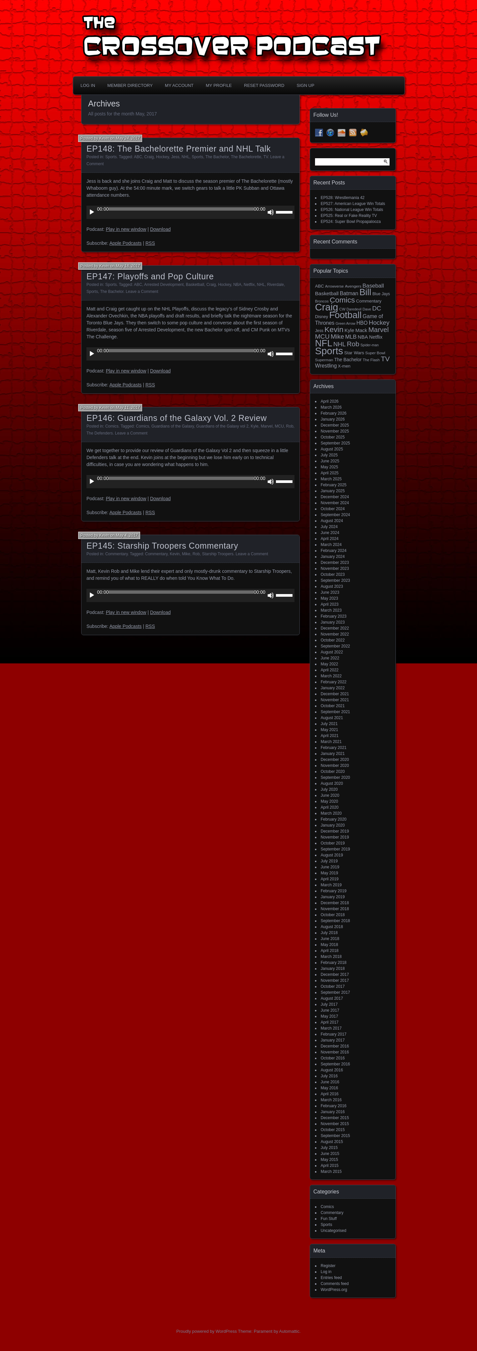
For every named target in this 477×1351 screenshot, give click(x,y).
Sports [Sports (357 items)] (329, 350)
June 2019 (330, 867)
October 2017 (333, 986)
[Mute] (270, 212)
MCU (279, 426)
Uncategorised (333, 1230)
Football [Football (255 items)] (345, 315)
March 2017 (331, 1028)
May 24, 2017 (128, 138)
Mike (186, 554)
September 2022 (335, 646)
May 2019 (329, 873)
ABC (138, 157)
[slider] (181, 209)
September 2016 (335, 1064)
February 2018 (333, 962)
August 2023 (332, 586)
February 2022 (333, 682)
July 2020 (329, 789)
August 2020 (332, 783)
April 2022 (330, 670)
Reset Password (264, 85)
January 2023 (333, 622)
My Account (179, 85)
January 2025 (333, 491)
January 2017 (333, 1040)
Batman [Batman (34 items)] (349, 293)
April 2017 (330, 1022)
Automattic (289, 1331)
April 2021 (330, 735)
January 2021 (333, 753)
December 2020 (335, 759)
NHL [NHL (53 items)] (339, 344)
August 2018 (332, 926)
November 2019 (335, 837)
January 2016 (333, 1112)
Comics (112, 426)
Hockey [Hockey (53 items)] (379, 322)
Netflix (249, 284)
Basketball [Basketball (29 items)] (327, 293)
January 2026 (333, 419)
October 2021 (333, 706)
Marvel (267, 426)
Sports (111, 157)
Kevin (104, 138)
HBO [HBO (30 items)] (362, 323)
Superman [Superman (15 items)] (324, 360)
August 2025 (332, 449)
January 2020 (333, 825)
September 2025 (335, 443)
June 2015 (330, 1153)
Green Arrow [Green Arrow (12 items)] (345, 323)
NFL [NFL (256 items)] (323, 343)
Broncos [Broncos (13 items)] (322, 301)
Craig (149, 157)
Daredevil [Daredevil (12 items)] (353, 309)
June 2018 (330, 938)
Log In (87, 85)
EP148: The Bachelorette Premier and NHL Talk (178, 148)
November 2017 (335, 980)
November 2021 (335, 700)
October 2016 (333, 1058)
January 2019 (333, 897)
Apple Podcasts (125, 243)
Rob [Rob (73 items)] (353, 344)
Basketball (195, 284)
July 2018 (329, 932)
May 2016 (329, 1088)
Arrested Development (164, 284)
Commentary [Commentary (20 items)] (369, 301)
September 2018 (335, 920)
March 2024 (331, 544)
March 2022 (331, 676)
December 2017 (335, 974)
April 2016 (330, 1094)
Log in (326, 1271)
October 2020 (333, 771)
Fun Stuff (329, 1218)
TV (265, 157)
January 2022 (333, 688)
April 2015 (330, 1165)
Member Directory (130, 85)
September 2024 (335, 514)
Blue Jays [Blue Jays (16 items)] (381, 294)
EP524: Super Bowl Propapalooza (351, 221)
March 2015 (331, 1171)
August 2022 (332, 652)
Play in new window (126, 229)
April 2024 (330, 538)
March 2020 (331, 813)
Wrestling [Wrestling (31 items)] (326, 366)
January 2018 (333, 968)
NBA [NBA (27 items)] (363, 337)
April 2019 (330, 879)
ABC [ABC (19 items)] (319, 286)
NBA (237, 284)
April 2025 (330, 473)
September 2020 (335, 777)
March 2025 (331, 479)
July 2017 (329, 1004)
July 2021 (329, 723)
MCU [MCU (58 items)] (322, 336)
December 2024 (335, 497)
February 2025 (333, 485)
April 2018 (330, 950)
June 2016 (330, 1082)
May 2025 (329, 467)
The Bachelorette (246, 157)
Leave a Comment (142, 291)
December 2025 (335, 425)
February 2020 (333, 819)
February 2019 (333, 891)
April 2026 (330, 401)
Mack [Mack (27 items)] (361, 330)
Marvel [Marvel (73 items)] (378, 329)
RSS (150, 243)
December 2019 (335, 831)
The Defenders (99, 433)
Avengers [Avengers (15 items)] (353, 286)
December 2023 (335, 562)
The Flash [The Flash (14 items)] (371, 360)
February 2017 (333, 1034)
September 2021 (335, 711)
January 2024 (333, 556)
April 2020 (330, 807)
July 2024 (329, 526)
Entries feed (331, 1277)
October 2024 (333, 509)
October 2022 (333, 640)
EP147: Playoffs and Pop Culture (150, 276)
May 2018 (329, 944)
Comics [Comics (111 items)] (342, 300)
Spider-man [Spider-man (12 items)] (369, 345)
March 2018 (331, 956)
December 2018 (335, 903)
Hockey (162, 157)
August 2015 (332, 1141)
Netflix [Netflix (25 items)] (375, 337)
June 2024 (330, 532)
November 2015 (335, 1123)
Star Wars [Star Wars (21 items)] (354, 352)
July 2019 (329, 861)
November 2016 (335, 1052)
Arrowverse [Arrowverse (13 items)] (334, 286)
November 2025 (335, 431)
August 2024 (332, 520)
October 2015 (333, 1129)
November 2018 (335, 909)
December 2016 (335, 1046)
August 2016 (332, 1070)
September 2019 (335, 849)
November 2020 (335, 765)
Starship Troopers (218, 554)
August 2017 (332, 998)
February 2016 (333, 1106)
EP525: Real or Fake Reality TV (349, 215)
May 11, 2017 (128, 407)
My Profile (219, 85)
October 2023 (333, 574)
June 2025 (330, 461)
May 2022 (329, 664)
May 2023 (329, 598)
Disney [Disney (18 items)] (321, 316)
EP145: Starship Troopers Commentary (162, 545)
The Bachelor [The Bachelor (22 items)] (348, 359)
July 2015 (329, 1147)
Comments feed (335, 1283)
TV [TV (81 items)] (385, 359)
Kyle (254, 426)
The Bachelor (217, 157)
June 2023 (330, 592)
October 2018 (333, 914)
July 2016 (329, 1076)
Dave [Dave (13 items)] (366, 309)
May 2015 (329, 1159)
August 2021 (332, 717)
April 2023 (330, 604)
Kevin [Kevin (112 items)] (333, 329)
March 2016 (331, 1100)
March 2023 (331, 610)
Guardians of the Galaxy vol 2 (222, 426)
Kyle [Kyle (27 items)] (349, 330)
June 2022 (330, 658)
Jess (175, 157)
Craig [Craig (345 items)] (326, 307)
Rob (289, 426)
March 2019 (331, 885)
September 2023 (335, 580)
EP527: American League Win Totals (353, 203)
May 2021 (329, 729)
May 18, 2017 (128, 266)
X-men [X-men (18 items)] (344, 366)
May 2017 (329, 1016)
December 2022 (335, 628)
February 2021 (333, 747)
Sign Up (305, 85)
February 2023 (333, 616)
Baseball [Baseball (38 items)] (373, 286)
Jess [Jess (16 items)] (319, 330)
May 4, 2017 (127, 535)
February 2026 (333, 413)
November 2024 (335, 503)
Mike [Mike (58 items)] (337, 336)
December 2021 (335, 694)
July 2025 (329, 455)
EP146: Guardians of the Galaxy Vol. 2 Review (176, 418)
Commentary (116, 554)
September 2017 (335, 992)
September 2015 (335, 1135)
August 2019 (332, 855)
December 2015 (335, 1117)
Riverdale (275, 284)
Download (160, 229)
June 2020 (330, 795)
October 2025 (333, 437)
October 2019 (333, 843)
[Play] (91, 212)
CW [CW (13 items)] (342, 309)
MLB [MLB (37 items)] (350, 337)
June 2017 (330, 1010)
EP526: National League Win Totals (352, 209)
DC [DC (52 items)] (376, 308)
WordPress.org (334, 1289)
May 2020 (329, 801)
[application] (190, 212)
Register (328, 1265)
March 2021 (331, 741)
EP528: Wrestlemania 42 (343, 197)
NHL (185, 157)
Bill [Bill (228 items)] (365, 292)
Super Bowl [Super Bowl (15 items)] (375, 353)
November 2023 (335, 568)
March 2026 (331, 407)
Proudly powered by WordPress (206, 1331)
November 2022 (335, 634)
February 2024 (333, 550)
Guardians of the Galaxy (172, 426)
